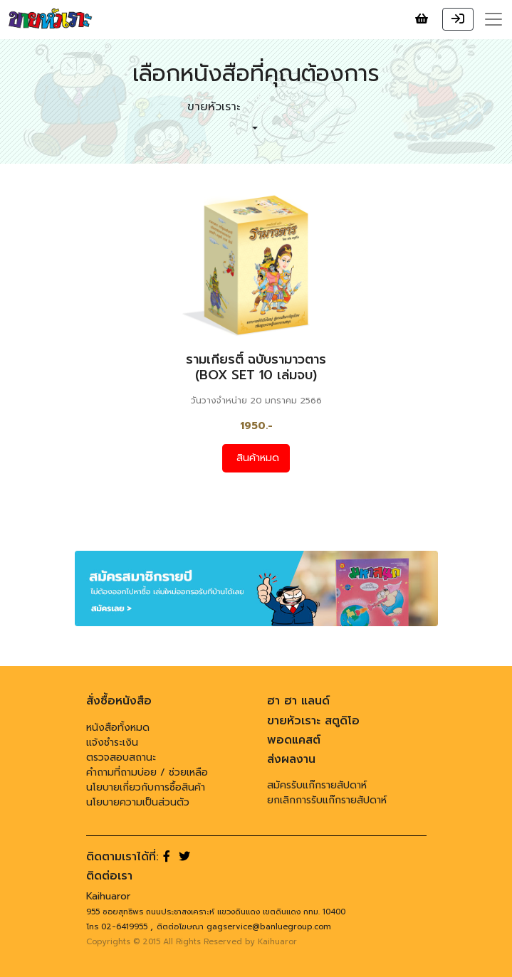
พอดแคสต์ (293, 740)
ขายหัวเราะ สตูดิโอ (313, 720)
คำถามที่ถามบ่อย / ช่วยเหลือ (147, 772)
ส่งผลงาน (291, 759)
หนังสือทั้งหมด (118, 727)
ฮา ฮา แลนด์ (298, 700)
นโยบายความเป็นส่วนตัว (137, 802)
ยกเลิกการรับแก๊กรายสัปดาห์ (327, 800)
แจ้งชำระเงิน (112, 742)
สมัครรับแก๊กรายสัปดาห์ (317, 785)
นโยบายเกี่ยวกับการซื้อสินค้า (145, 787)
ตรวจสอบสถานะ (121, 757)
